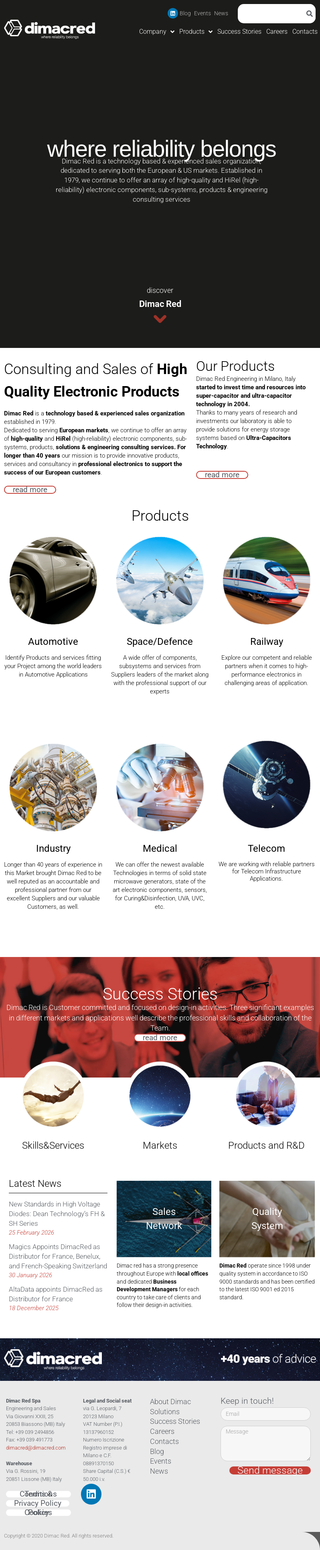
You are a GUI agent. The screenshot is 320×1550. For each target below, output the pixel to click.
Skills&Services (53, 1070)
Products (196, 31)
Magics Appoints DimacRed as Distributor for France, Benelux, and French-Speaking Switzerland (58, 1256)
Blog (185, 13)
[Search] (311, 13)
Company (156, 31)
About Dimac (167, 1401)
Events (202, 13)
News (221, 13)
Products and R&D (266, 1049)
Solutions (162, 1411)
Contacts (305, 31)
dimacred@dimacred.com (36, 1448)
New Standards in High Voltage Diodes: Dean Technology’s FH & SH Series (57, 1213)
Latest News (35, 1183)
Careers (277, 31)
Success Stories (239, 31)
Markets (160, 1070)
